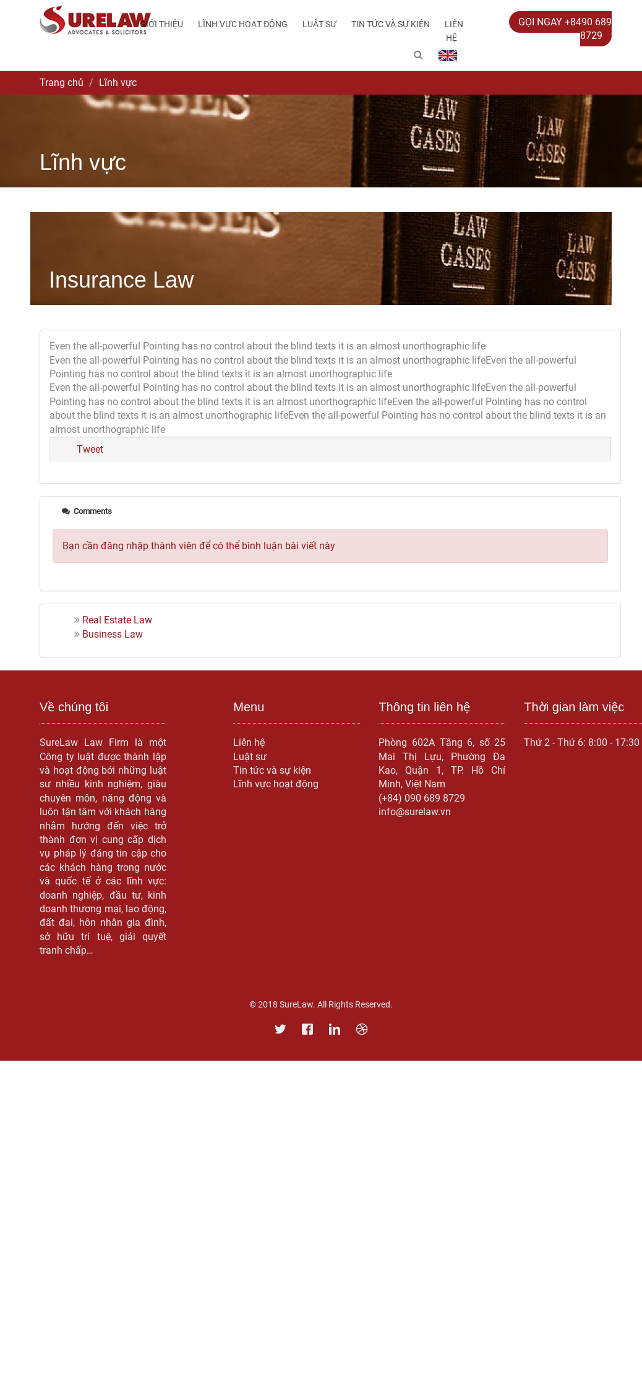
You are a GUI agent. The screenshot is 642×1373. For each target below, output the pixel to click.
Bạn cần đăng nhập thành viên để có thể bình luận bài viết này (198, 546)
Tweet (90, 449)
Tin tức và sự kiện (390, 24)
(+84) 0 (394, 798)
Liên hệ (454, 31)
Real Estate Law (117, 620)
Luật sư (319, 24)
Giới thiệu (161, 24)
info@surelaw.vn (415, 812)
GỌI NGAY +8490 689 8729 (565, 28)
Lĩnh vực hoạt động (243, 24)
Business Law (112, 634)
